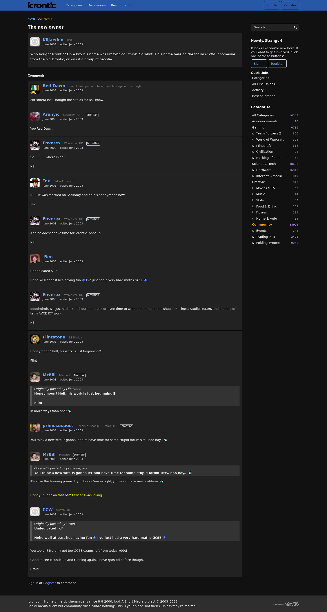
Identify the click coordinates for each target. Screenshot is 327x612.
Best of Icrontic (122, 5)
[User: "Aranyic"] (35, 116)
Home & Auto (277, 219)
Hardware (277, 170)
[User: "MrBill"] (35, 377)
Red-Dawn (54, 85)
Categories (73, 5)
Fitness (277, 212)
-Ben (48, 256)
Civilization (277, 152)
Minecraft (277, 145)
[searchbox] (275, 27)
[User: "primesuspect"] (35, 427)
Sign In (272, 5)
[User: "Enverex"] (35, 145)
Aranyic (51, 114)
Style (277, 200)
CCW (48, 509)
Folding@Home (277, 243)
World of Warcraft (277, 140)
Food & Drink (277, 206)
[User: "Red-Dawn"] (35, 89)
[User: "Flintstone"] (35, 339)
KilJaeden (53, 39)
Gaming (275, 127)
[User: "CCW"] (35, 511)
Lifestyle (275, 182)
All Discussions (263, 84)
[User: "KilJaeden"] (35, 41)
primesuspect (58, 425)
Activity (257, 90)
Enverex (52, 143)
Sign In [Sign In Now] (259, 63)
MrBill (49, 375)
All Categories (275, 115)
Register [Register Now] (277, 63)
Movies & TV (277, 188)
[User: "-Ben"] (35, 258)
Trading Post (277, 237)
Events (277, 231)
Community (275, 224)
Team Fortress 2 (277, 133)
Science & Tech (275, 164)
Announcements (275, 121)
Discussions (97, 5)
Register (290, 5)
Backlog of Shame (277, 158)
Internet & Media (277, 176)
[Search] (295, 27)
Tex (46, 180)
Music (277, 194)
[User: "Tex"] (35, 182)
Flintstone (54, 337)
